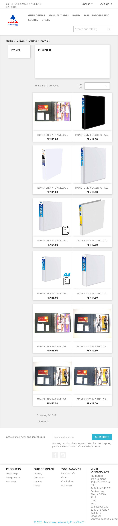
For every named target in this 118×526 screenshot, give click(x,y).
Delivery (38, 473)
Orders (65, 477)
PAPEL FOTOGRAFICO (96, 15)
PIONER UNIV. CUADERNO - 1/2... (92, 134)
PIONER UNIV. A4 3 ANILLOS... (52, 134)
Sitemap (38, 481)
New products (13, 477)
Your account (71, 469)
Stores (37, 485)
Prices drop (12, 473)
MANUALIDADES (59, 15)
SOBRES (33, 20)
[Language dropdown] (88, 4)
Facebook (55, 455)
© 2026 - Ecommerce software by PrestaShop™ (59, 522)
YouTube (63, 455)
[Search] (92, 29)
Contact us (39, 477)
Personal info (68, 473)
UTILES (45, 20)
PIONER (15, 50)
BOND (76, 15)
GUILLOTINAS (36, 15)
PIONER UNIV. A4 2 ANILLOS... (92, 240)
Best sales (11, 481)
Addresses (66, 485)
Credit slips (67, 481)
